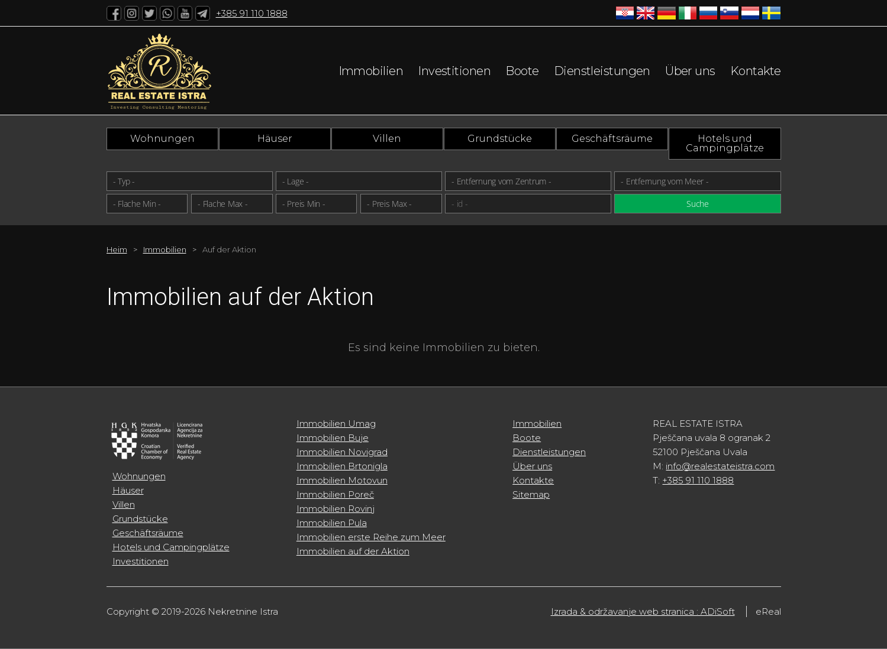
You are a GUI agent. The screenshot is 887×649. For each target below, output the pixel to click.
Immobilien (371, 71)
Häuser (274, 138)
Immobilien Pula (331, 522)
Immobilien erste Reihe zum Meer (371, 537)
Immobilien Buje (332, 437)
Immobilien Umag (336, 423)
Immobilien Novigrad (342, 451)
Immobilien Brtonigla (342, 466)
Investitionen (454, 71)
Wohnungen (162, 138)
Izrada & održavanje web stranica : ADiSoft (643, 611)
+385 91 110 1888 (252, 13)
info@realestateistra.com (720, 466)
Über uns (690, 71)
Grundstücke (499, 138)
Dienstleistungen (602, 71)
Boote (521, 71)
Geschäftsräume (612, 138)
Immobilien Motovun (342, 480)
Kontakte (755, 71)
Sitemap (531, 494)
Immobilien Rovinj (335, 508)
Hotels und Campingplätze (725, 143)
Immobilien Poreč (335, 494)
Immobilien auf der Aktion (352, 551)
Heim (117, 249)
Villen (387, 138)
